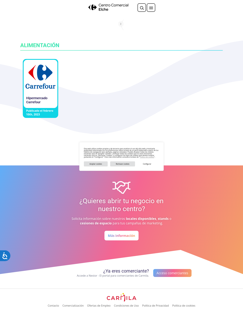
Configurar (147, 164)
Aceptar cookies (96, 164)
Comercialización (73, 305)
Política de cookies (147, 157)
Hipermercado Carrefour (36, 100)
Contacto (53, 305)
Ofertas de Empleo (99, 305)
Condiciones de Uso (126, 305)
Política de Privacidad (155, 305)
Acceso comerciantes (172, 273)
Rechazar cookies (122, 164)
